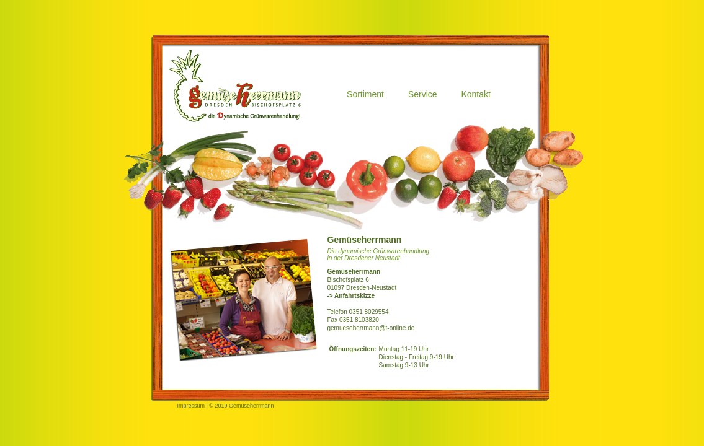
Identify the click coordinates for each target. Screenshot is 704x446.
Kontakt (475, 94)
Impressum (191, 406)
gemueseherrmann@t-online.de (371, 328)
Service (422, 94)
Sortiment (365, 94)
